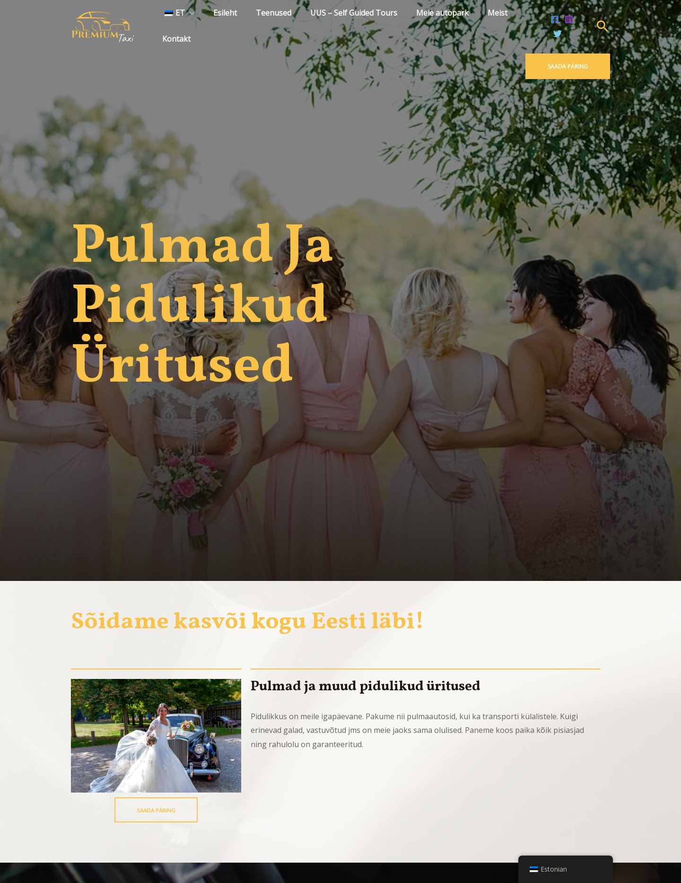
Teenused (265, 23)
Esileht (221, 23)
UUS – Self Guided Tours (341, 23)
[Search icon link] (602, 23)
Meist (478, 23)
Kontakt (517, 23)
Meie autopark (427, 23)
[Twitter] (581, 24)
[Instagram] (567, 24)
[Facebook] (553, 24)
